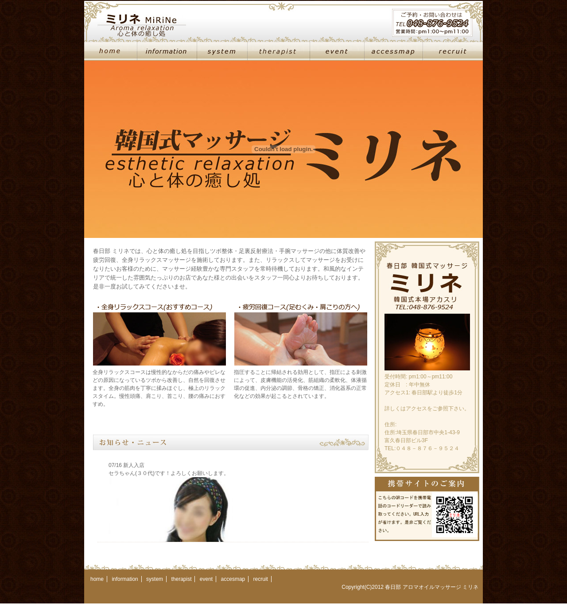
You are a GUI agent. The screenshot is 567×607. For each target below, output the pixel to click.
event (206, 579)
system (154, 579)
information (125, 579)
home (97, 579)
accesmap (233, 579)
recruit (260, 579)
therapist (181, 579)
